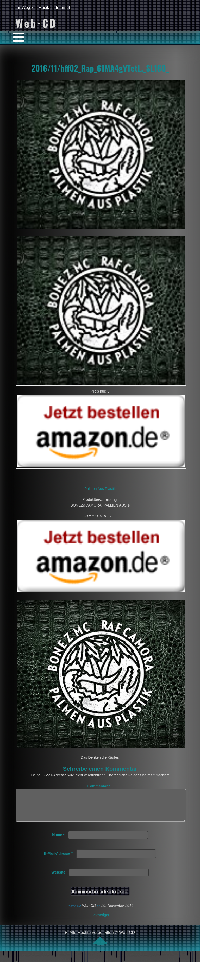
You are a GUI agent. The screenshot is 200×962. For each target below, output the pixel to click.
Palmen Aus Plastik (100, 488)
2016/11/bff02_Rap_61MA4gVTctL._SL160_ (100, 68)
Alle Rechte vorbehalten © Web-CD (102, 944)
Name (58, 841)
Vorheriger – (100, 921)
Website (58, 878)
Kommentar (98, 786)
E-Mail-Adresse (58, 860)
